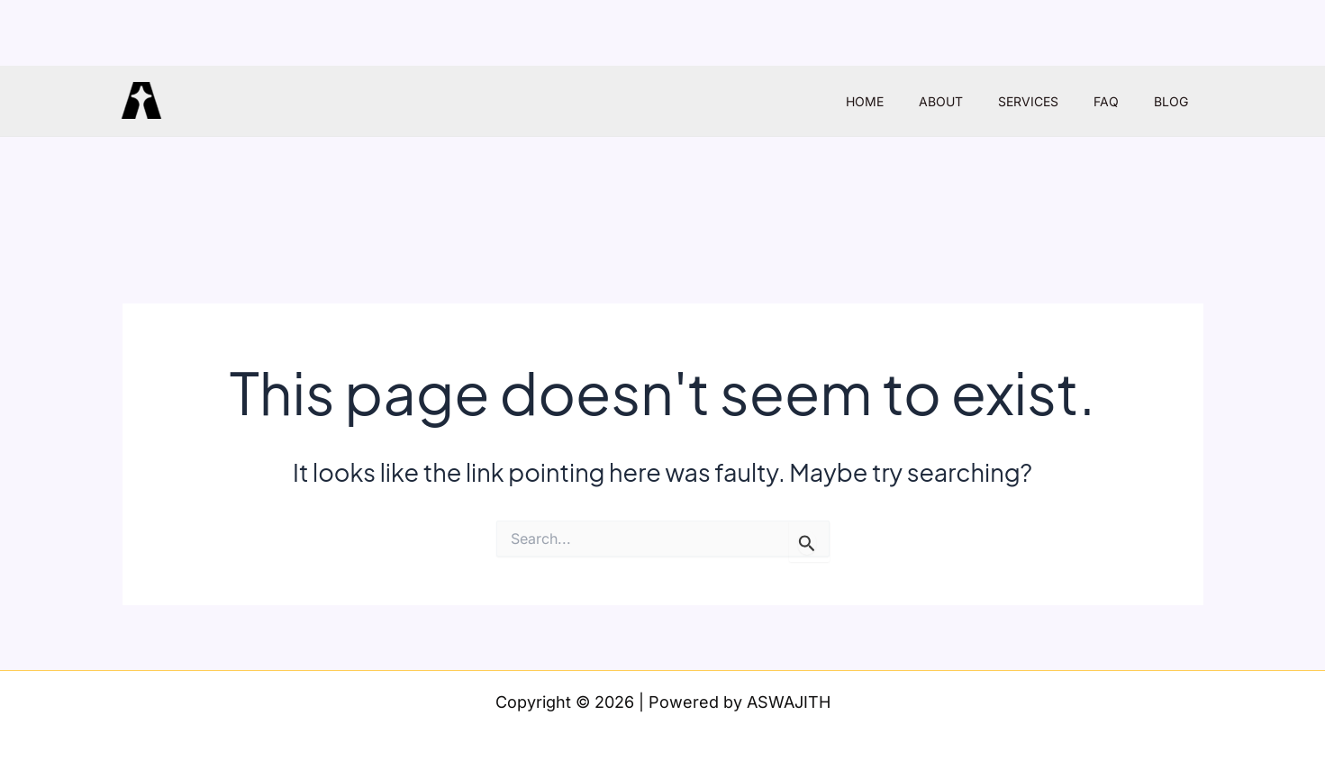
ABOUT (976, 101)
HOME (910, 101)
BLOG (1176, 101)
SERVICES (1053, 101)
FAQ (1121, 101)
